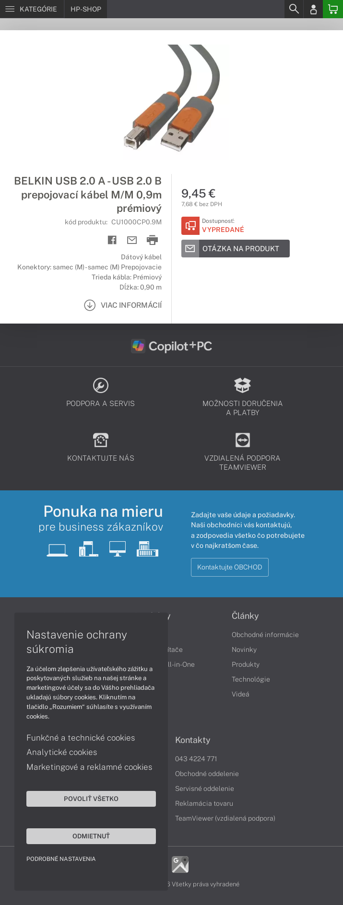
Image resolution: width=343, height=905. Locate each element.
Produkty (246, 664)
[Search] (293, 9)
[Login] (313, 9)
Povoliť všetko (91, 798)
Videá (240, 694)
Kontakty (193, 740)
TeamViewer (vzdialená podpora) (225, 818)
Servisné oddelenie (204, 788)
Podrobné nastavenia (61, 859)
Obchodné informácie (265, 634)
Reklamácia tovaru (204, 803)
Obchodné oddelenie (207, 773)
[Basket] (333, 9)
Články (245, 616)
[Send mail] (132, 240)
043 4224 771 (196, 759)
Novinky (244, 649)
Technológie (251, 679)
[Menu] (32, 9)
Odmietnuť (91, 836)
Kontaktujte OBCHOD (229, 567)
